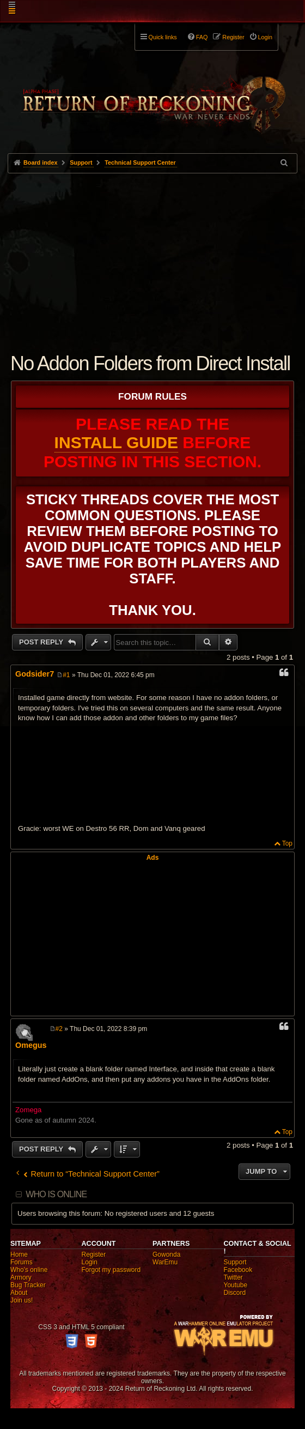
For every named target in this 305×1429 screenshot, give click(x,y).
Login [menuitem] (265, 37)
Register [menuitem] (233, 37)
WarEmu (165, 1262)
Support (235, 1262)
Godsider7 (34, 674)
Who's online (28, 1270)
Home (19, 1254)
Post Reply (42, 642)
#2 (59, 1029)
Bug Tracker (28, 1285)
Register (94, 1254)
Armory (21, 1277)
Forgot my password (111, 1270)
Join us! (21, 1300)
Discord (235, 1293)
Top (287, 843)
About (18, 1293)
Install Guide (116, 442)
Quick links (163, 37)
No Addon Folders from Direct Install (150, 363)
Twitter (233, 1277)
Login (89, 1262)
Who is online (56, 1194)
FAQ (202, 37)
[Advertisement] (152, 255)
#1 (66, 675)
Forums (21, 1262)
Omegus (31, 1045)
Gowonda (166, 1254)
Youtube (236, 1285)
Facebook (238, 1270)
